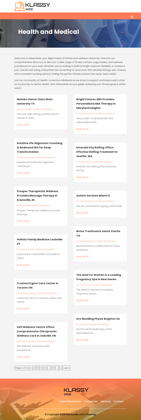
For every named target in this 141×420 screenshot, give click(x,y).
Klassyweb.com (75, 414)
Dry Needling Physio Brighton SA (98, 319)
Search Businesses (70, 401)
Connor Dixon (85, 284)
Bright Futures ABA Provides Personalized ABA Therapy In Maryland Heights (96, 103)
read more (23, 125)
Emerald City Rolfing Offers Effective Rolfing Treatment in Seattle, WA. (96, 152)
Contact (119, 401)
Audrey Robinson (87, 241)
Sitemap (91, 414)
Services (106, 401)
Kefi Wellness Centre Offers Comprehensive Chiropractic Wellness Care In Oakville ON (37, 331)
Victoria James (27, 249)
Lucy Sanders (26, 109)
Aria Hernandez (27, 157)
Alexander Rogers (28, 293)
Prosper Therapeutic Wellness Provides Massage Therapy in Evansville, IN (37, 195)
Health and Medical (43, 109)
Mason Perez (85, 161)
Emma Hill (83, 324)
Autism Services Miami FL (93, 195)
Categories (91, 401)
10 (53, 368)
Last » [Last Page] (66, 368)
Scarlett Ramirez (27, 341)
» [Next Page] (60, 368)
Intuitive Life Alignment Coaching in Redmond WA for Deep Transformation (39, 147)
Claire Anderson (87, 113)
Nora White (25, 205)
